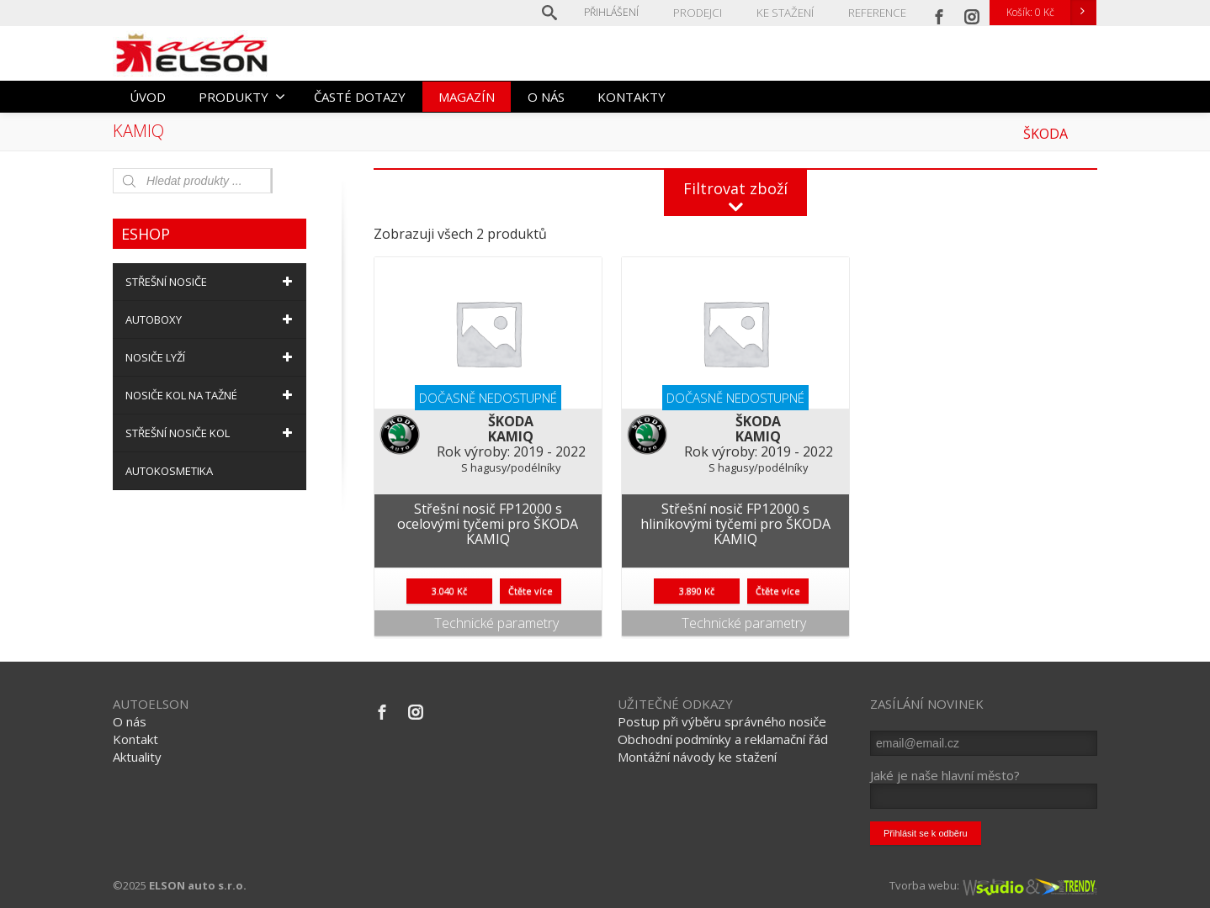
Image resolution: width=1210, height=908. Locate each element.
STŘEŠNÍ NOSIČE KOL (211, 433)
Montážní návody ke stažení (697, 756)
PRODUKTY (242, 96)
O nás (129, 721)
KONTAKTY (631, 96)
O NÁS (546, 96)
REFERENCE (878, 12)
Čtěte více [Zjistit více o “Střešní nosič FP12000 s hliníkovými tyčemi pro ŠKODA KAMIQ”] (778, 590)
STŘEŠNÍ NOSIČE (211, 282)
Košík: (1051, 12)
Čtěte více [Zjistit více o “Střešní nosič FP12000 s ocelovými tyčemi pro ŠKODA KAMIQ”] (530, 590)
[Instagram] (972, 12)
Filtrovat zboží (735, 188)
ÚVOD (148, 96)
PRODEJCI (704, 12)
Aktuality (137, 756)
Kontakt (135, 739)
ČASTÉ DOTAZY (360, 96)
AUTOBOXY (211, 319)
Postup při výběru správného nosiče (722, 721)
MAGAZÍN (466, 96)
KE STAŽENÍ (788, 12)
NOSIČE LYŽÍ (211, 357)
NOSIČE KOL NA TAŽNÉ (211, 395)
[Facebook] (939, 12)
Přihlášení (619, 12)
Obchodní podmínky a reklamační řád (723, 739)
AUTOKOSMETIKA (169, 470)
